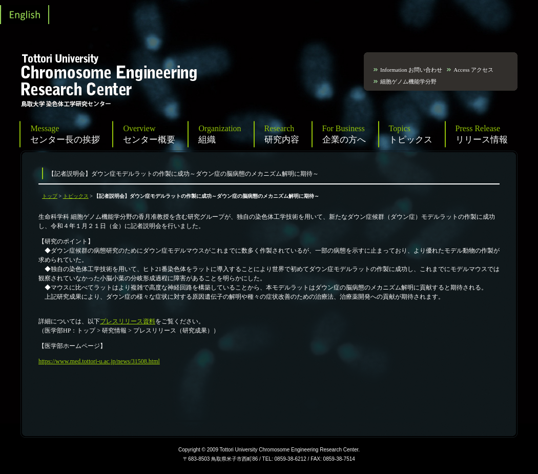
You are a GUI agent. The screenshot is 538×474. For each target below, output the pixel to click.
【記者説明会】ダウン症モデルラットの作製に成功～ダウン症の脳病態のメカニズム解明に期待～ (183, 173)
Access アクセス (473, 70)
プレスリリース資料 (127, 321)
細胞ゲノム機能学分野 (408, 81)
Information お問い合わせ (411, 70)
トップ (49, 196)
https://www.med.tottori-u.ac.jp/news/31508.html (99, 361)
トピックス (76, 196)
